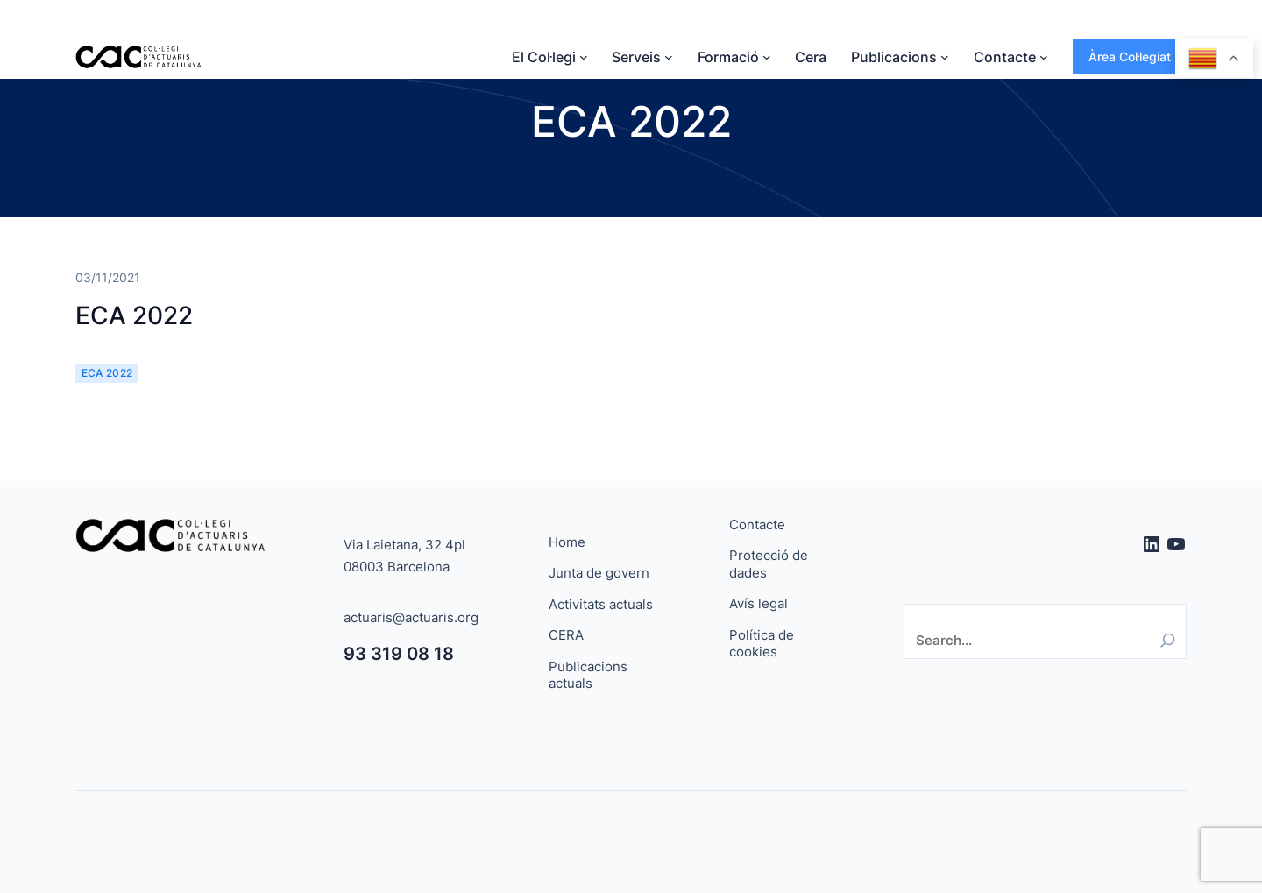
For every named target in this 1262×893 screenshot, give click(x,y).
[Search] (1168, 640)
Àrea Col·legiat (1129, 56)
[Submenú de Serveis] (668, 57)
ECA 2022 (134, 315)
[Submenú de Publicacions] (944, 57)
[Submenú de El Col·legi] (583, 57)
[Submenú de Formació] (766, 57)
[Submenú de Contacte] (1043, 57)
